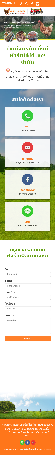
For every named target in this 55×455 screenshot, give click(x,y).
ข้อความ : (10, 315)
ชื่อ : (7, 269)
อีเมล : (8, 281)
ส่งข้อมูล (28, 338)
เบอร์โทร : (10, 292)
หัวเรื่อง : (10, 304)
